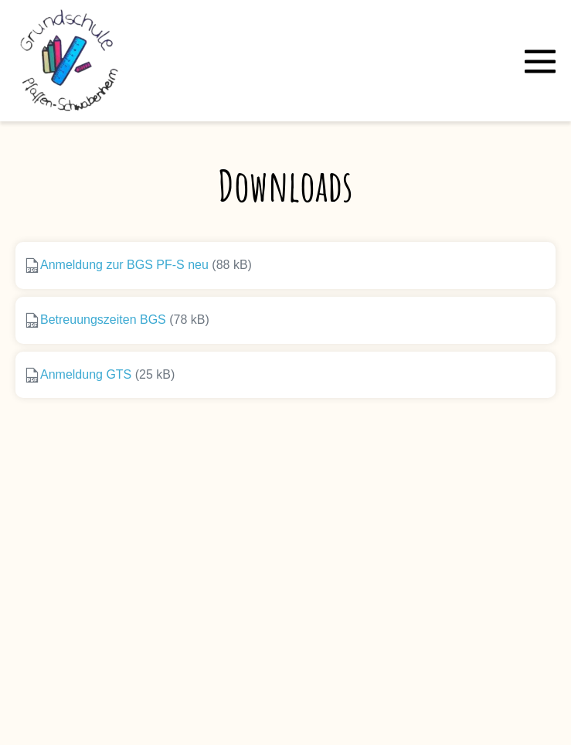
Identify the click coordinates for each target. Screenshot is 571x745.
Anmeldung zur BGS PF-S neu (124, 264)
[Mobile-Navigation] (540, 61)
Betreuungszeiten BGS (103, 318)
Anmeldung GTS (85, 373)
